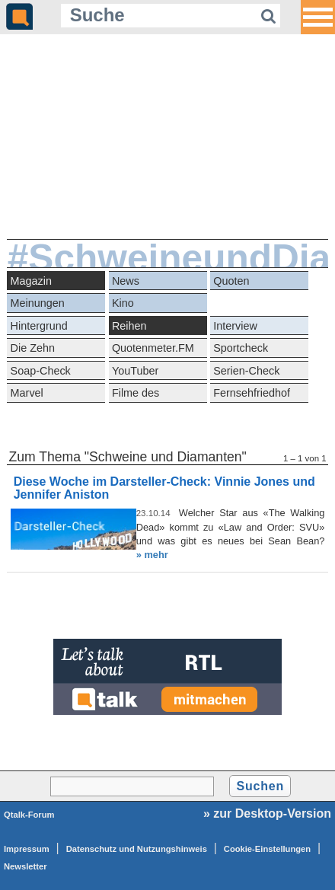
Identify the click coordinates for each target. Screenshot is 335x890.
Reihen (129, 326)
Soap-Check (41, 371)
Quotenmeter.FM (153, 348)
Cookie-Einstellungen (267, 848)
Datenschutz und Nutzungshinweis (136, 848)
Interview (235, 326)
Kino (123, 303)
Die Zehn (33, 348)
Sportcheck (240, 348)
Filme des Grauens (135, 395)
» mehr (152, 554)
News (125, 281)
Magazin (31, 281)
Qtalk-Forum (29, 814)
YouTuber (135, 371)
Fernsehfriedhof (251, 393)
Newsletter (25, 866)
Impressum (26, 848)
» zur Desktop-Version (267, 813)
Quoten (231, 281)
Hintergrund (39, 326)
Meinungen (38, 303)
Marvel (27, 393)
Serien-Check (246, 371)
